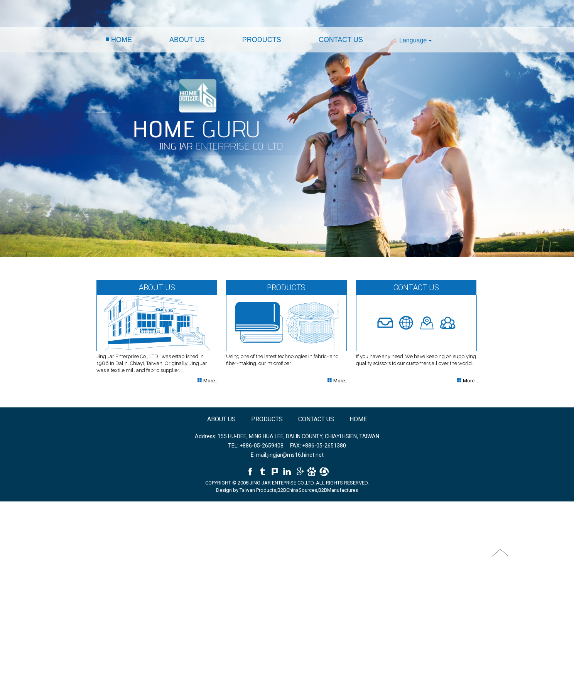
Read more (14, 569)
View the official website (57, 569)
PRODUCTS (261, 40)
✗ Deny (8, 526)
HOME (121, 40)
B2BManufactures (338, 490)
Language (415, 40)
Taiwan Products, (258, 490)
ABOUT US (187, 40)
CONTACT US (341, 40)
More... (210, 381)
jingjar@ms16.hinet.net (295, 455)
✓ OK (180, 684)
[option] (287, 128)
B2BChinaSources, (297, 490)
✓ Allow (9, 519)
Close (6, 505)
